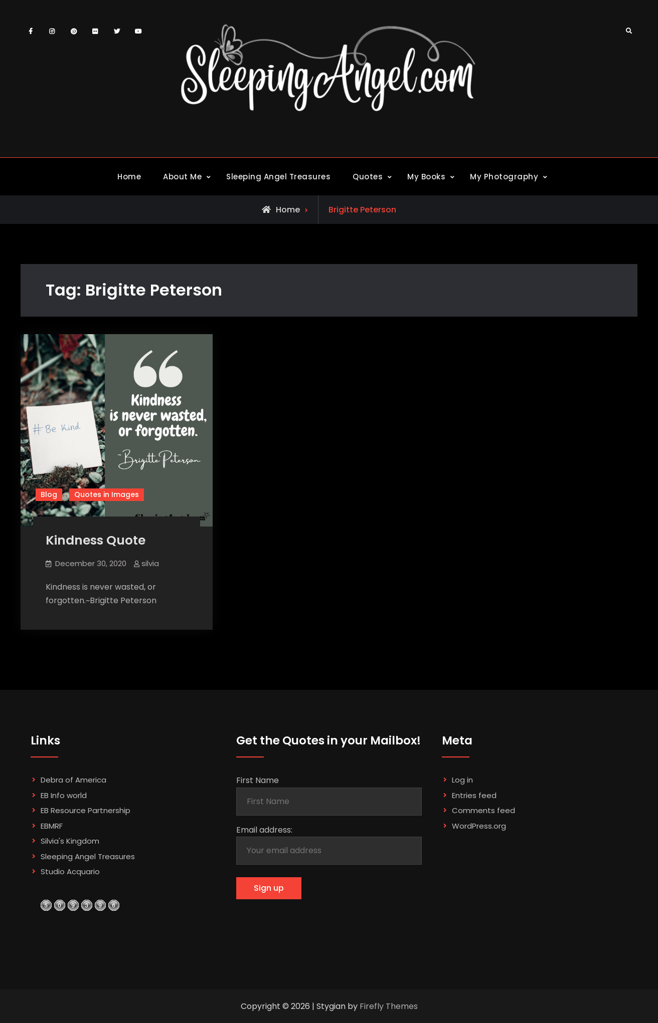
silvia (150, 563)
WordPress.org (479, 826)
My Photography (504, 176)
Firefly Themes (389, 1006)
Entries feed (474, 795)
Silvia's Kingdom (70, 841)
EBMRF (52, 826)
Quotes (368, 176)
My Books (426, 176)
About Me (182, 176)
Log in (462, 780)
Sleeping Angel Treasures (278, 176)
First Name (257, 780)
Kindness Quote (95, 540)
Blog (49, 494)
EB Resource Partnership (85, 810)
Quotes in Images (106, 494)
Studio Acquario (70, 871)
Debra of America (73, 780)
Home (129, 176)
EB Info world (64, 795)
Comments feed (483, 810)
